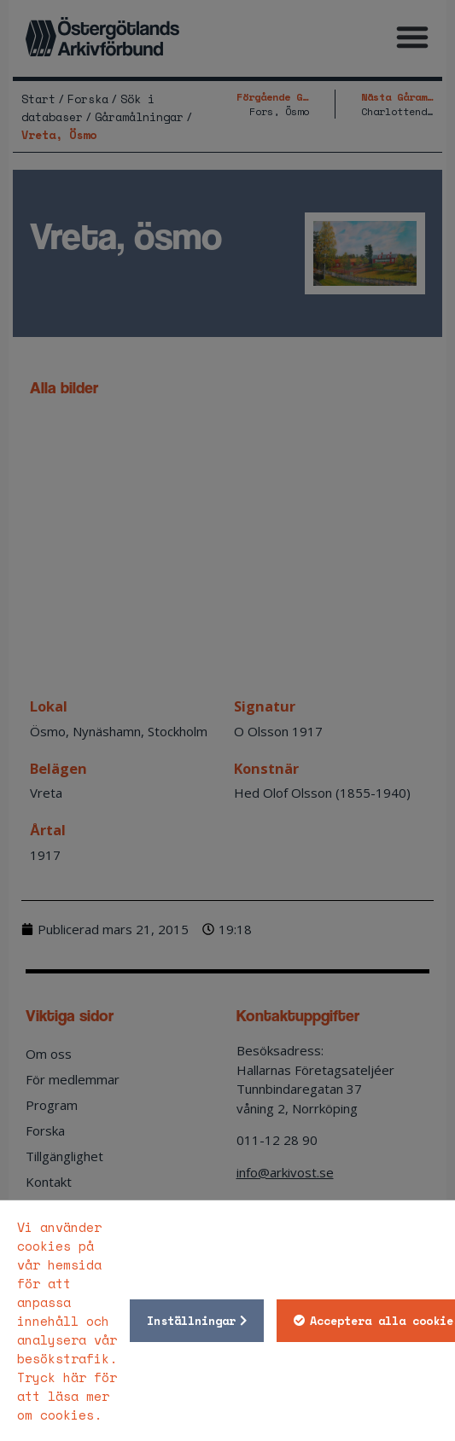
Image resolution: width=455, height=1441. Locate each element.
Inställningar (191, 1320)
